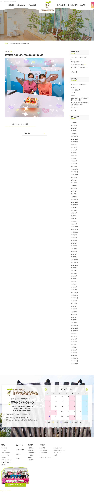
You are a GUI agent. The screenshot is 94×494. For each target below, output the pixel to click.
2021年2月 (74, 287)
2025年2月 (74, 163)
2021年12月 (74, 259)
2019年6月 (74, 341)
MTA (42, 455)
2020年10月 (74, 298)
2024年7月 (74, 180)
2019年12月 (74, 325)
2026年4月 (74, 125)
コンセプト (4, 448)
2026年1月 (74, 133)
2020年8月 (74, 303)
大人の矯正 (31, 450)
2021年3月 (74, 284)
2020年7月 (74, 306)
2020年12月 (74, 292)
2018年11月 (74, 361)
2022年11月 (74, 229)
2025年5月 (74, 155)
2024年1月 (74, 196)
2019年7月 (74, 339)
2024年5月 (74, 185)
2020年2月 (74, 320)
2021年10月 (74, 265)
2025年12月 (74, 136)
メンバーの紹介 (5, 455)
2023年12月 (74, 199)
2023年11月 (74, 202)
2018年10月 (74, 363)
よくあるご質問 (72, 5)
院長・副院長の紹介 (6, 452)
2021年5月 (74, 279)
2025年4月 (74, 158)
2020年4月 (74, 314)
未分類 (73, 95)
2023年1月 (74, 224)
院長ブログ (74, 110)
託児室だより (75, 107)
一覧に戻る (26, 133)
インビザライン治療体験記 (78, 84)
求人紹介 (4, 464)
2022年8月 (74, 237)
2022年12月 (74, 226)
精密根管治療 (44, 452)
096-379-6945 (22, 402)
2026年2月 (74, 131)
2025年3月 (74, 161)
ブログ (73, 92)
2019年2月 (74, 352)
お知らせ (73, 87)
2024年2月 (74, 194)
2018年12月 (74, 358)
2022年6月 (74, 243)
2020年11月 (74, 295)
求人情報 (82, 5)
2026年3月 (74, 128)
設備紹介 (4, 457)
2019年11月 (74, 328)
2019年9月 (74, 333)
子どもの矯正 (32, 452)
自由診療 (43, 448)
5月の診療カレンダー (77, 62)
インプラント (44, 450)
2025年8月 (74, 147)
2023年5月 (74, 213)
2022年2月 (74, 254)
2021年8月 (74, 270)
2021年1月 (74, 289)
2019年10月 (74, 331)
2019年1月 (74, 355)
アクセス (4, 450)
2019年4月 (74, 347)
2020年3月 (74, 317)
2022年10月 (74, 232)
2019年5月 (74, 344)
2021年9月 (74, 268)
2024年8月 (74, 177)
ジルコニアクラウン (45, 457)
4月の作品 (74, 72)
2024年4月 (74, 188)
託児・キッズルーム (6, 460)
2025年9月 (74, 144)
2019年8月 (74, 336)
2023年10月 (74, 205)
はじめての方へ (21, 5)
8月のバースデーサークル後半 (17, 124)
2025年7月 (74, 150)
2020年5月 (74, 311)
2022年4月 (74, 248)
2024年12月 (74, 169)
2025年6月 (74, 153)
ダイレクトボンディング (60, 450)
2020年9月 (74, 300)
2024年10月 (74, 174)
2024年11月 (74, 172)
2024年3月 (74, 191)
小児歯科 (31, 460)
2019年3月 (74, 350)
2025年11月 (74, 139)
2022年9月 (74, 235)
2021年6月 (74, 276)
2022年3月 (74, 251)
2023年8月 (74, 207)
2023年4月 (74, 216)
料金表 (55, 455)
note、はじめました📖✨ (78, 64)
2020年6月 (74, 309)
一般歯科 (31, 455)
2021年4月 (74, 281)
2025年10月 (74, 142)
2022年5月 (74, 246)
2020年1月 (74, 322)
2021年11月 (74, 262)
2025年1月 (74, 166)
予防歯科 (31, 448)
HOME (6, 43)
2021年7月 (74, 273)
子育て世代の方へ (6, 462)
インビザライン (57, 452)
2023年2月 (74, 221)
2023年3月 (74, 218)
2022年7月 (74, 240)
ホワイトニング (57, 448)
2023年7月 (74, 210)
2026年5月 (74, 122)
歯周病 (30, 457)
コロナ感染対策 (75, 90)
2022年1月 (74, 257)
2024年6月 (74, 183)
